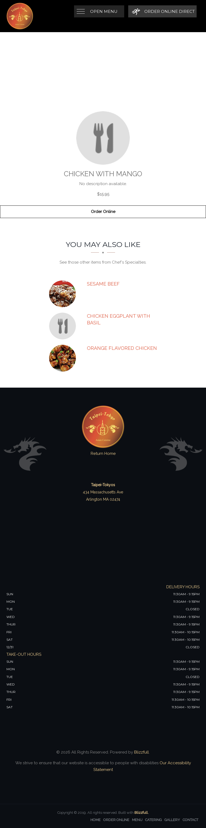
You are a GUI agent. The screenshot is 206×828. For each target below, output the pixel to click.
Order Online (103, 211)
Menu (137, 820)
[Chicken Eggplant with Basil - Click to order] (64, 326)
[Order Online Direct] (162, 11)
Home (95, 820)
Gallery (172, 820)
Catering (153, 820)
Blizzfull (141, 752)
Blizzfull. (141, 813)
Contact (190, 820)
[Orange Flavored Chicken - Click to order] (64, 358)
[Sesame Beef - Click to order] (64, 293)
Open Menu (103, 11)
